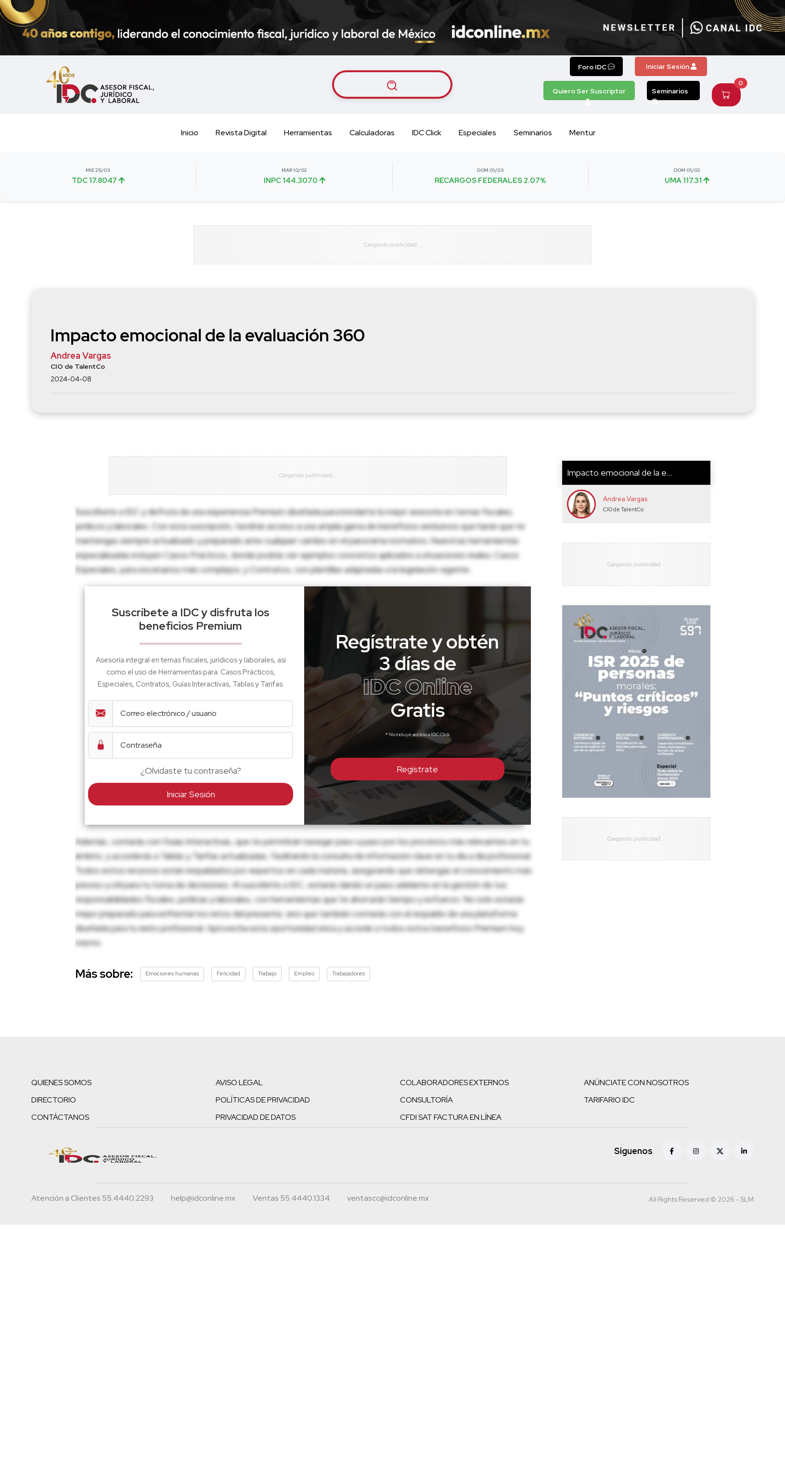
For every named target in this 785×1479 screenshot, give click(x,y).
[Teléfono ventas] (291, 1208)
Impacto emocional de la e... (619, 476)
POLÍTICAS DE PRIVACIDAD (263, 1108)
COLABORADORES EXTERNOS (454, 1091)
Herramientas (308, 133)
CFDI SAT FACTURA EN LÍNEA (451, 1126)
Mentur (582, 133)
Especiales (477, 133)
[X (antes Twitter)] (720, 1159)
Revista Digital (241, 133)
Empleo (304, 982)
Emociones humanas (172, 982)
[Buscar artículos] (392, 84)
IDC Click (426, 133)
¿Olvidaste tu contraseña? (191, 779)
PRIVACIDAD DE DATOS (256, 1126)
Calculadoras (372, 133)
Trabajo (267, 982)
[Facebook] (672, 1159)
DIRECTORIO (53, 1108)
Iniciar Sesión (671, 66)
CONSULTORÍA (426, 1108)
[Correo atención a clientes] (203, 1208)
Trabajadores (348, 982)
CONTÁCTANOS (60, 1126)
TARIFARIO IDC (609, 1108)
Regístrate (417, 777)
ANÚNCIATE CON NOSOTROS (636, 1091)
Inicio (189, 133)
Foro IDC (596, 67)
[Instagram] (696, 1159)
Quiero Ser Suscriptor (589, 93)
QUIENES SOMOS (61, 1091)
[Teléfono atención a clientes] (92, 1208)
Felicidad (228, 982)
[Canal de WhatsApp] (726, 28)
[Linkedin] (744, 1159)
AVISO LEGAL (239, 1091)
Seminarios (670, 93)
